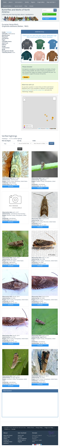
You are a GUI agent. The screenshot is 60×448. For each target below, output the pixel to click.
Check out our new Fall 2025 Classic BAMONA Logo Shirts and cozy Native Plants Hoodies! (40, 36)
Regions (33, 2)
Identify (27, 2)
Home (4, 2)
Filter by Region (6, 140)
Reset (19, 149)
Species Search (18, 6)
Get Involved (19, 2)
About (11, 2)
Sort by (19, 140)
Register (20, 441)
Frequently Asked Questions (7, 442)
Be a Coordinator (22, 438)
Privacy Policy (39, 427)
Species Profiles (7, 6)
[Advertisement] (30, 404)
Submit (51, 143)
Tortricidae (9, 32)
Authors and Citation (6, 437)
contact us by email (27, 90)
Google (47, 128)
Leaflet (39, 128)
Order (34, 140)
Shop (26, 6)
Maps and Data (51, 2)
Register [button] (46, 18)
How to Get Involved (21, 436)
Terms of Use (30, 427)
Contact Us (7, 429)
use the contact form (39, 90)
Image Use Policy (48, 427)
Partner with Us (22, 440)
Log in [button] (45, 14)
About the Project (7, 435)
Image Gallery (40, 2)
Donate (31, 6)
